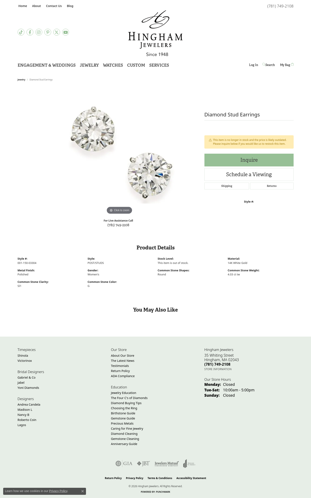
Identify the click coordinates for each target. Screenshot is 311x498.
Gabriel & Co (27, 377)
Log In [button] (253, 65)
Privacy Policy (134, 478)
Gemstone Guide (123, 418)
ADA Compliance (123, 376)
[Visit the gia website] (123, 463)
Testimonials (120, 366)
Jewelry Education (123, 393)
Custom (136, 65)
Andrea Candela (29, 404)
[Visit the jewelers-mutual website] (167, 463)
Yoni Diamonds (28, 388)
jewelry (21, 79)
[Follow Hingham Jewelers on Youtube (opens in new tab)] (65, 32)
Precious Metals (122, 423)
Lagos (22, 425)
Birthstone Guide (123, 413)
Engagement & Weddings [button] (47, 65)
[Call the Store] (217, 364)
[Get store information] (218, 369)
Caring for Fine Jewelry (127, 428)
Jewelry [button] (89, 65)
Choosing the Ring (124, 408)
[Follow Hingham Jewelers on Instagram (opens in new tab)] (38, 32)
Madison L (25, 410)
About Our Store (122, 355)
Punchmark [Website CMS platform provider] (163, 491)
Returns (272, 186)
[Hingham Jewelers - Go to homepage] (155, 33)
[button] (36, 6)
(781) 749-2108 (118, 224)
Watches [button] (113, 65)
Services (159, 65)
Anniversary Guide (124, 444)
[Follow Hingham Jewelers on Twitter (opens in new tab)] (56, 32)
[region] (119, 151)
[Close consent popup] (82, 491)
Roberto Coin (27, 420)
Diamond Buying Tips (126, 403)
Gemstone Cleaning (125, 439)
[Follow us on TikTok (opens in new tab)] (21, 32)
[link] (22, 6)
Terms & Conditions (160, 478)
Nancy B (23, 415)
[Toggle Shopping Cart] (287, 65)
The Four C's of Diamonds (129, 398)
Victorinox (25, 361)
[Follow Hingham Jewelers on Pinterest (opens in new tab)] (47, 32)
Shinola (23, 355)
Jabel (21, 383)
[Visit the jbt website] (143, 463)
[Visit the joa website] (189, 463)
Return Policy (120, 371)
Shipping (226, 186)
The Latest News (122, 361)
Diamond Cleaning (124, 434)
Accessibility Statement (191, 478)
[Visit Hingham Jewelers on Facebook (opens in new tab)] (30, 32)
